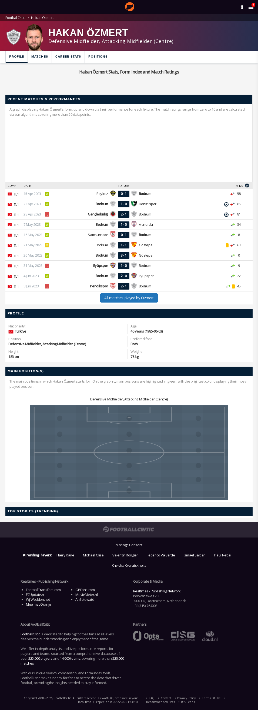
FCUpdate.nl (35, 594)
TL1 (16, 194)
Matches (39, 57)
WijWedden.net (38, 599)
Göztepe (145, 245)
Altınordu (146, 224)
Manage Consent (129, 544)
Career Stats (68, 57)
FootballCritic (30, 634)
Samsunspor (98, 234)
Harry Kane (65, 555)
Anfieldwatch (85, 599)
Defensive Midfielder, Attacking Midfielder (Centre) (129, 399)
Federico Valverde (161, 555)
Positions (98, 57)
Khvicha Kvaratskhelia (129, 565)
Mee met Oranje (38, 604)
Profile (16, 57)
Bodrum (145, 214)
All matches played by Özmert (129, 297)
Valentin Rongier (125, 555)
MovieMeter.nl (86, 594)
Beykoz (102, 193)
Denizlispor (147, 203)
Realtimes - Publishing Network (157, 591)
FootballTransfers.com (43, 589)
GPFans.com (85, 589)
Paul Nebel (222, 555)
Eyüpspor (146, 275)
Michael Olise (93, 555)
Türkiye (20, 331)
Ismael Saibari (195, 555)
